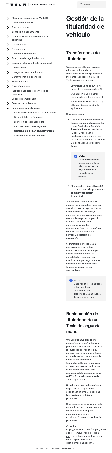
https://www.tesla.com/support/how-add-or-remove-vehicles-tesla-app (86, 432)
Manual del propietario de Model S (30, 18)
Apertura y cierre (20, 27)
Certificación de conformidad (29, 135)
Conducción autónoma (24, 53)
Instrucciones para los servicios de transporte (30, 92)
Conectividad (19, 44)
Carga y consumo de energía (26, 77)
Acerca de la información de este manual (35, 112)
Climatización (19, 67)
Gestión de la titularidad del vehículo (34, 131)
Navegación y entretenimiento (27, 72)
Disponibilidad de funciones (28, 117)
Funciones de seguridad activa (28, 58)
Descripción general (22, 22)
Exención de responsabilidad (29, 121)
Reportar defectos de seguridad (30, 126)
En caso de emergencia (24, 98)
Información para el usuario (26, 108)
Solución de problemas (24, 103)
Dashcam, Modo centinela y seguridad (32, 63)
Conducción (18, 49)
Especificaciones (21, 86)
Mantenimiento (20, 81)
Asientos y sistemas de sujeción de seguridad (30, 38)
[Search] (92, 4)
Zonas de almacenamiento (25, 31)
